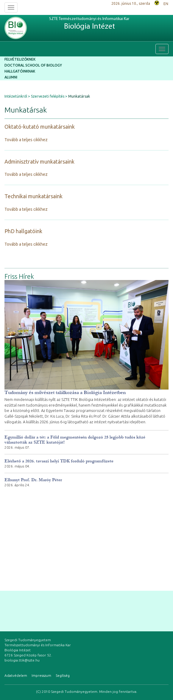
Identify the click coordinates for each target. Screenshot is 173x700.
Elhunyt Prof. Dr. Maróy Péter (33, 479)
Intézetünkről (15, 96)
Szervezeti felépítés (47, 96)
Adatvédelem (15, 675)
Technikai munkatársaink (33, 196)
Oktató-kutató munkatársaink (39, 127)
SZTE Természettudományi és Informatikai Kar (89, 24)
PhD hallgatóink (23, 231)
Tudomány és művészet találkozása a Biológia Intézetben (65, 392)
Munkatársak (79, 96)
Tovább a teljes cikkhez (26, 139)
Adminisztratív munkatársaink (39, 161)
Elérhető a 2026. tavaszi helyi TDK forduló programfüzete (58, 461)
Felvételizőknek (19, 59)
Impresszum (41, 675)
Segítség (63, 675)
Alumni (10, 77)
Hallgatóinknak (19, 71)
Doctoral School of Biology (33, 65)
